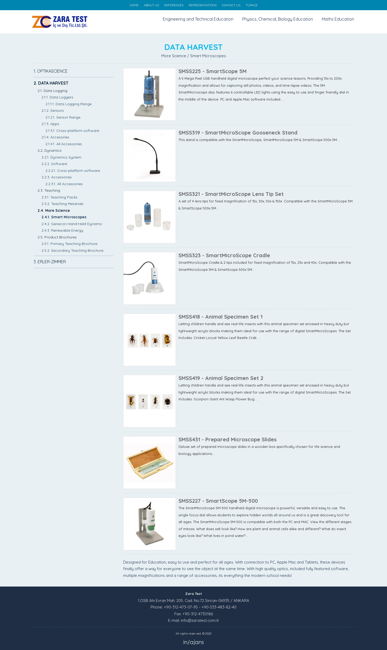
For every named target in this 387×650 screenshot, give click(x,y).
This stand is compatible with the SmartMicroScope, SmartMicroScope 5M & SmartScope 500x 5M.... (259, 140)
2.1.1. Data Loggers (57, 97)
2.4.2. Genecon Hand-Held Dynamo (71, 223)
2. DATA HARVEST (51, 83)
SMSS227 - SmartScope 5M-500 (218, 500)
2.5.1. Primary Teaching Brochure (69, 243)
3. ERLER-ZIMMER (50, 261)
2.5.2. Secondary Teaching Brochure (72, 250)
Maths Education (338, 19)
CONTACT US (231, 5)
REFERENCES (173, 5)
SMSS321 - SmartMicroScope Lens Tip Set (231, 194)
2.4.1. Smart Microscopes (63, 217)
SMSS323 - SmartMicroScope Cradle (224, 255)
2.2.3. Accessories (56, 177)
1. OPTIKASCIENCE (51, 71)
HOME (134, 5)
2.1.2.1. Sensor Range (62, 117)
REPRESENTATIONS (203, 5)
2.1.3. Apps (50, 123)
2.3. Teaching (49, 190)
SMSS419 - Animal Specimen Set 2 (220, 378)
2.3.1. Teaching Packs (59, 197)
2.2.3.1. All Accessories (64, 183)
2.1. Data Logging (52, 90)
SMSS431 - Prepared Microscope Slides (227, 439)
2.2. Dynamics (50, 150)
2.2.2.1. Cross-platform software (72, 170)
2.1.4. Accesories (55, 137)
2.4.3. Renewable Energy (62, 230)
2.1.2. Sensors (52, 110)
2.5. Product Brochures (57, 237)
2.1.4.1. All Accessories (63, 144)
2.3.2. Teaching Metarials (62, 203)
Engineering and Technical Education (198, 19)
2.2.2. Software (54, 163)
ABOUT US (151, 5)
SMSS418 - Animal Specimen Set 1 (220, 316)
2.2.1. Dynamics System (61, 157)
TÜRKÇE (252, 5)
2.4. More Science (54, 210)
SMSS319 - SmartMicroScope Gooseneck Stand (237, 132)
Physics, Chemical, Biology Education (277, 19)
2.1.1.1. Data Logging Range (68, 104)
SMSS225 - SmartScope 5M (212, 71)
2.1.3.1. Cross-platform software (72, 130)
